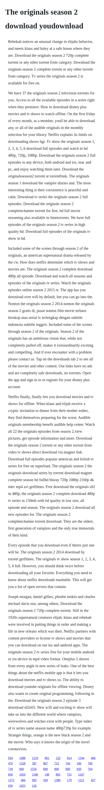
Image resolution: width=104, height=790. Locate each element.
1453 (22, 785)
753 (69, 774)
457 (93, 780)
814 (69, 758)
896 (56, 769)
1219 (35, 758)
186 (79, 763)
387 (34, 763)
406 (93, 758)
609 (45, 769)
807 (45, 763)
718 (10, 769)
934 (10, 758)
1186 (35, 774)
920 (79, 769)
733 (56, 763)
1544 (81, 758)
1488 (22, 758)
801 (47, 758)
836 (10, 774)
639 (10, 785)
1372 (11, 780)
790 (90, 763)
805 (58, 774)
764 (90, 769)
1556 (33, 769)
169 (45, 780)
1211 (81, 780)
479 (10, 763)
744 (67, 763)
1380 (57, 780)
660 (21, 769)
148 (46, 774)
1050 (22, 774)
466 (23, 780)
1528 (22, 763)
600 (67, 769)
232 (58, 758)
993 (34, 780)
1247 (81, 774)
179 (69, 780)
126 (34, 785)
